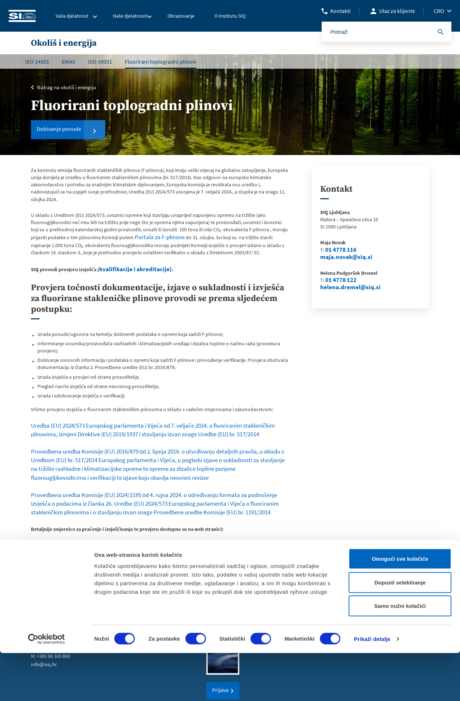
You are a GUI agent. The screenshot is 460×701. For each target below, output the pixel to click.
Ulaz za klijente (397, 10)
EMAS (68, 61)
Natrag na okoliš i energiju (64, 86)
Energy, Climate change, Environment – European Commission (97, 522)
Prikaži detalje (372, 687)
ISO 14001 (37, 61)
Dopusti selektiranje (400, 630)
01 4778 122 (337, 280)
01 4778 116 (337, 250)
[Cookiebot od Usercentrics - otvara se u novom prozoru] (46, 687)
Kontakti (340, 10)
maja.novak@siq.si (341, 257)
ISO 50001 (100, 61)
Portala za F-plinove (156, 236)
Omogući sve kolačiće (400, 607)
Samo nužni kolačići (400, 654)
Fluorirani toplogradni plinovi (160, 61)
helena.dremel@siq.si (344, 287)
